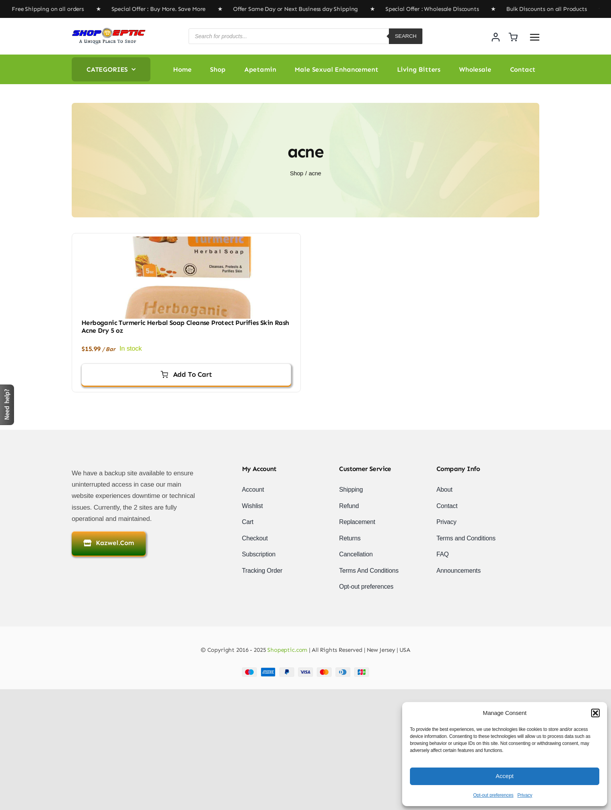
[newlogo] (109, 30)
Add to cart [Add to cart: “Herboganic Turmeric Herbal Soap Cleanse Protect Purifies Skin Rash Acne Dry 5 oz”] (186, 374)
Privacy (524, 795)
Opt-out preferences (493, 795)
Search (406, 36)
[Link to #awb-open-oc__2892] (534, 37)
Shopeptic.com (286, 649)
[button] (595, 713)
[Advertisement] (234, 743)
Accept (505, 776)
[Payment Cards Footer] (305, 670)
